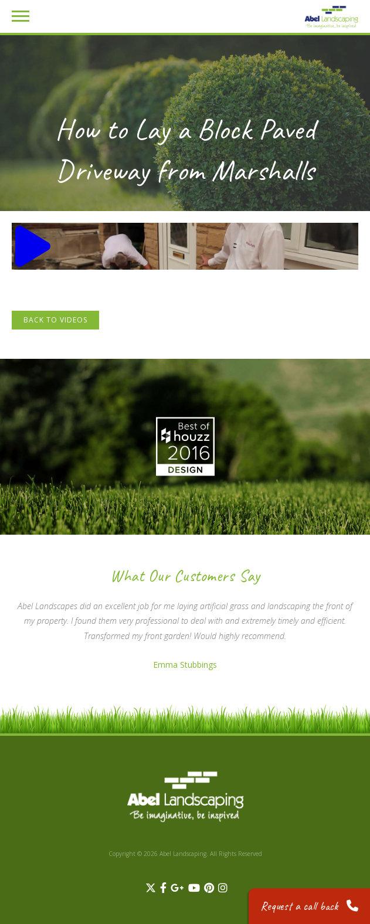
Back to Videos (55, 320)
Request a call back (309, 906)
